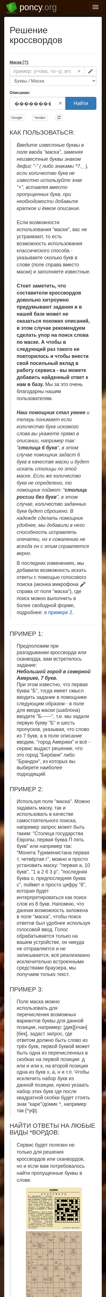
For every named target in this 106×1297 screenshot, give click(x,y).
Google (16, 118)
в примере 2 (58, 612)
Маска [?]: (19, 62)
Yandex (40, 118)
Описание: (20, 92)
